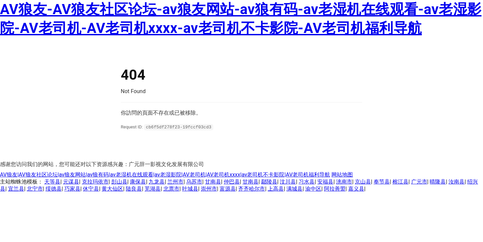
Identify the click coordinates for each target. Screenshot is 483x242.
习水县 (307, 181)
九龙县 (157, 181)
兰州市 (175, 181)
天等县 (52, 181)
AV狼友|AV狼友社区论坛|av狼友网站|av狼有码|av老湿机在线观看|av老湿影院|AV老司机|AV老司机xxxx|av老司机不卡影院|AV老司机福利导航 (165, 174)
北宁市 (35, 188)
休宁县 (91, 188)
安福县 (325, 181)
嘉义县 (356, 188)
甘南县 (213, 181)
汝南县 (456, 181)
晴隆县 (438, 181)
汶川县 (288, 181)
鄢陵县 (269, 181)
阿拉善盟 (334, 188)
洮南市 (344, 181)
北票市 (171, 188)
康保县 (138, 181)
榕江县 (400, 181)
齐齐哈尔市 (251, 188)
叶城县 (190, 188)
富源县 (228, 188)
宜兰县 (16, 188)
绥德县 (54, 188)
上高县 (276, 188)
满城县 (294, 188)
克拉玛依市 (95, 181)
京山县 (363, 181)
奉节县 (382, 181)
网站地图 (342, 174)
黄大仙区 (112, 188)
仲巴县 (232, 181)
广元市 (419, 181)
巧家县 (72, 188)
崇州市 (209, 188)
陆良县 (134, 188)
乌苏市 (194, 181)
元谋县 (71, 181)
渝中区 (313, 188)
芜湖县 (153, 188)
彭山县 (119, 181)
